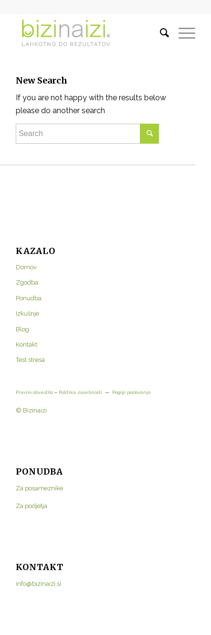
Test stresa (30, 359)
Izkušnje (27, 313)
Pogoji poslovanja (131, 392)
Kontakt (26, 344)
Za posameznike (39, 488)
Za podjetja (31, 505)
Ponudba (29, 298)
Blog (22, 329)
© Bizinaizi (31, 410)
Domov (26, 267)
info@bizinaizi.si (38, 583)
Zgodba (27, 282)
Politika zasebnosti (79, 392)
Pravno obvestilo (34, 392)
